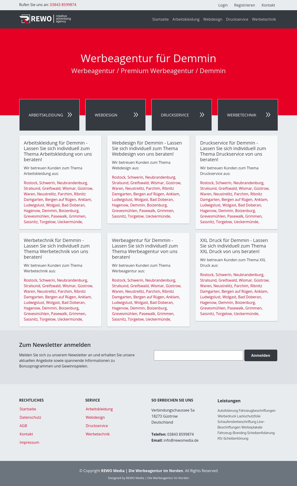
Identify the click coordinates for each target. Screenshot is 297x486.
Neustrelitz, (47, 193)
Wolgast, (54, 205)
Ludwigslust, (35, 205)
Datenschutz (30, 417)
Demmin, (50, 210)
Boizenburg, (69, 210)
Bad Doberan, (74, 205)
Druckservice (237, 19)
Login (223, 5)
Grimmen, (77, 216)
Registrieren (244, 5)
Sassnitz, (32, 221)
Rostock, (31, 182)
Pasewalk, (60, 216)
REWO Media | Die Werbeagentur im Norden (157, 478)
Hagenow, (33, 210)
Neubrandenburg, (72, 182)
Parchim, (66, 193)
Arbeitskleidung (185, 19)
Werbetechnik (264, 19)
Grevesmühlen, (37, 216)
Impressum (29, 442)
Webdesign (212, 19)
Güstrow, (85, 188)
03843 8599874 (62, 4)
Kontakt (268, 5)
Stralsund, (33, 188)
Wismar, (69, 188)
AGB (23, 426)
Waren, (30, 193)
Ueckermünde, (70, 221)
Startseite (160, 19)
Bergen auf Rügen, (61, 199)
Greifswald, (52, 188)
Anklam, (85, 199)
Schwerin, (48, 182)
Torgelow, (49, 221)
